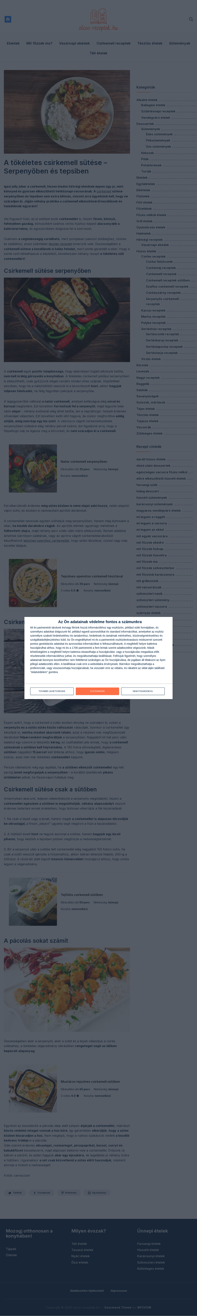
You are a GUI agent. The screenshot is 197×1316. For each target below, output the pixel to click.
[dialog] (98, 658)
